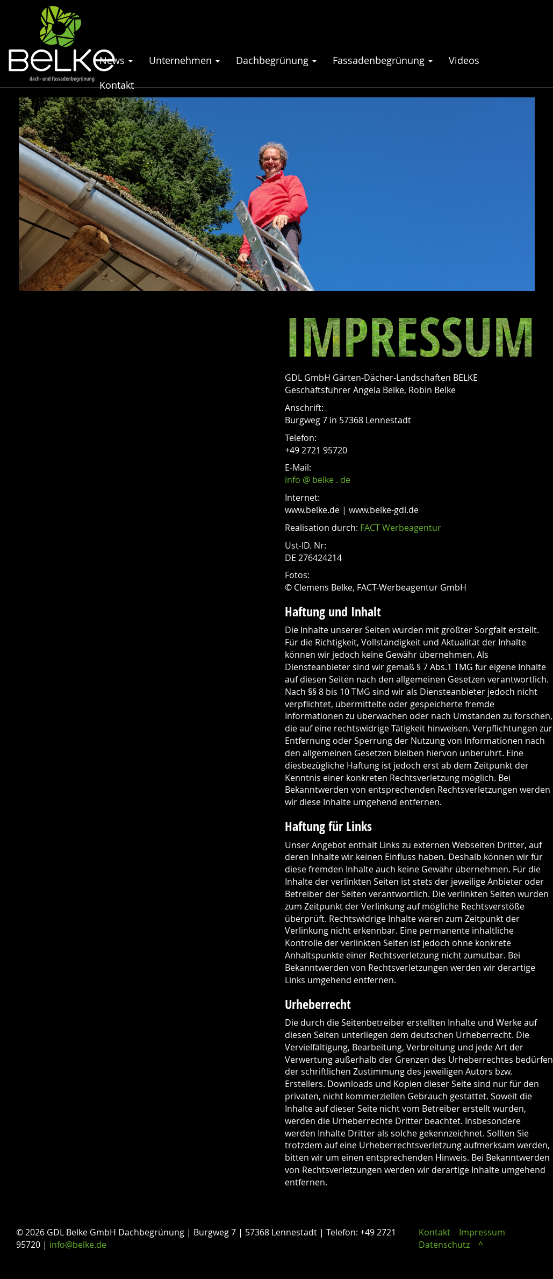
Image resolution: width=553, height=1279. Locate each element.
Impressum (482, 1232)
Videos (464, 60)
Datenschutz (444, 1244)
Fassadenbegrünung (383, 60)
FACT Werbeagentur (400, 528)
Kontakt (116, 85)
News (116, 60)
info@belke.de (77, 1244)
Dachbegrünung (276, 60)
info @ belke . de (317, 480)
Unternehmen (184, 60)
